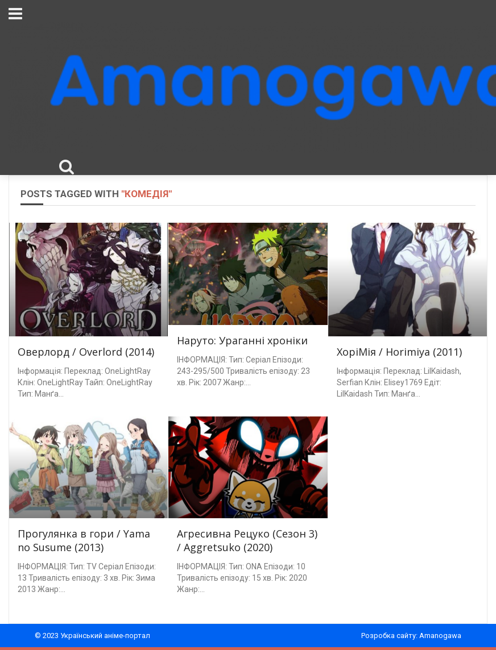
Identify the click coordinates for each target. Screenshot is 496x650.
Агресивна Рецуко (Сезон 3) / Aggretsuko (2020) (247, 540)
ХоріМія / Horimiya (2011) (399, 352)
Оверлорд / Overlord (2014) (86, 352)
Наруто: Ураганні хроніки (242, 340)
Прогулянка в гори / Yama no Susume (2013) (84, 540)
